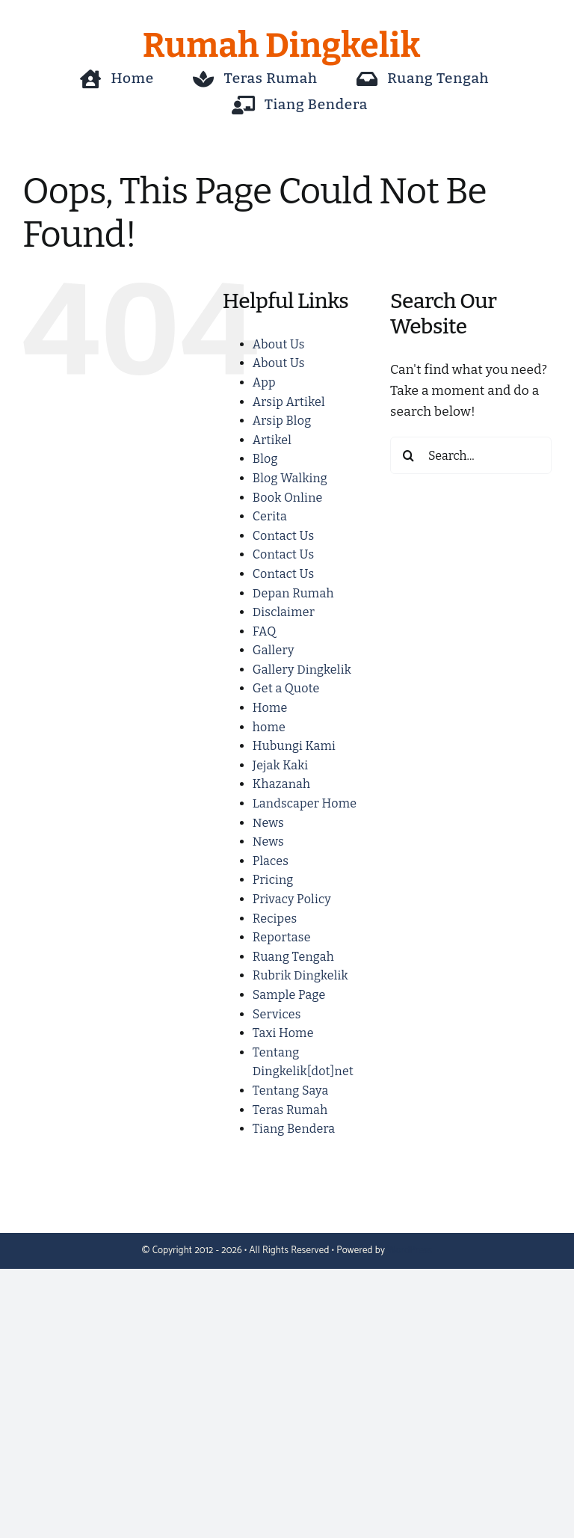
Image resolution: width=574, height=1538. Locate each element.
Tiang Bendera (294, 1129)
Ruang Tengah (293, 957)
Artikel (272, 440)
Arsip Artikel (289, 402)
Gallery (273, 650)
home (269, 727)
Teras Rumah (290, 1110)
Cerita (270, 516)
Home (270, 708)
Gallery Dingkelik (302, 669)
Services (277, 1014)
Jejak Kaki (281, 765)
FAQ (265, 631)
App (264, 382)
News (268, 823)
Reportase (282, 937)
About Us (279, 344)
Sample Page (289, 995)
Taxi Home (283, 1033)
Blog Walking (290, 478)
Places (270, 861)
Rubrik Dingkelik (300, 975)
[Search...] (471, 455)
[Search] (409, 455)
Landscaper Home (305, 803)
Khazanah (281, 784)
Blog (265, 459)
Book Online (288, 497)
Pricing (273, 880)
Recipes (275, 918)
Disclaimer (284, 612)
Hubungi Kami (294, 746)
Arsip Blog (282, 420)
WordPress (409, 1250)
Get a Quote (286, 688)
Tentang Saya (291, 1090)
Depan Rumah (293, 593)
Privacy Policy (292, 899)
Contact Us (283, 536)
